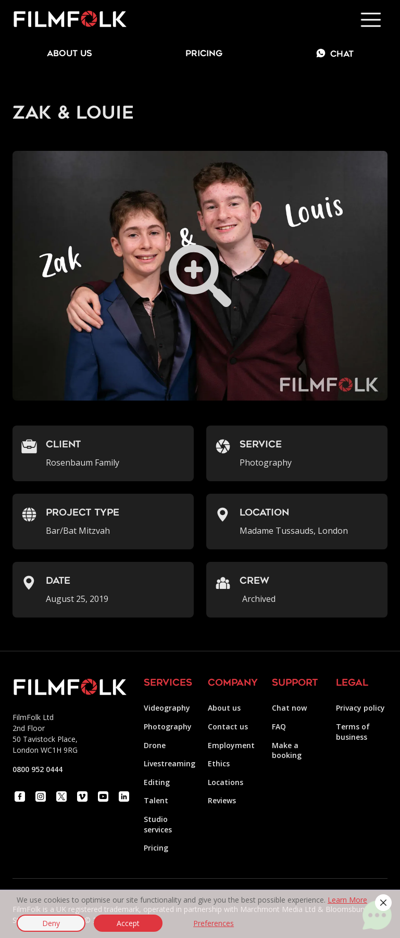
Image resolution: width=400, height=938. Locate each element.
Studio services (158, 824)
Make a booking (287, 750)
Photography (168, 726)
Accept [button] (128, 923)
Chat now (289, 708)
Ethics (219, 763)
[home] (69, 19)
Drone (155, 745)
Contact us (228, 726)
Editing (157, 782)
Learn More (347, 900)
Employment (231, 745)
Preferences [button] (213, 923)
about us (69, 54)
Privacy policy (360, 708)
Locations (225, 782)
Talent (156, 800)
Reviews (222, 800)
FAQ (279, 726)
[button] (383, 902)
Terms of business (353, 732)
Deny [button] (51, 923)
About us (224, 708)
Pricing (203, 54)
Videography (167, 708)
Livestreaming (169, 763)
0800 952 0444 (37, 769)
